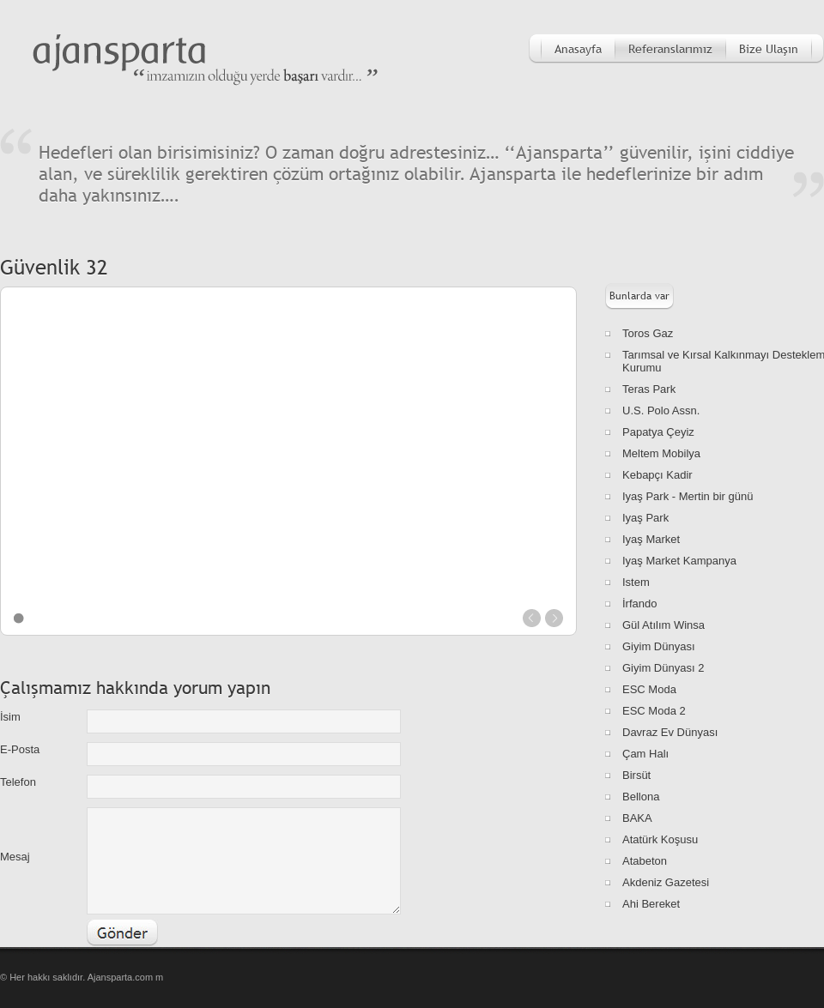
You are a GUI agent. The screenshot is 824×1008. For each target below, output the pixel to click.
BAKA (637, 818)
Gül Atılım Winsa (663, 625)
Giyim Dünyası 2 (663, 667)
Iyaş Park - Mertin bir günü (687, 496)
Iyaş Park (645, 517)
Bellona (640, 796)
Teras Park (649, 389)
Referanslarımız (670, 49)
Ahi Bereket (651, 903)
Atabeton (644, 860)
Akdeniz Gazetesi (665, 882)
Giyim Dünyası (658, 646)
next (554, 618)
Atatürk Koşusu (660, 839)
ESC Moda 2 (654, 710)
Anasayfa (578, 49)
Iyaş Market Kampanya (679, 560)
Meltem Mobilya (661, 453)
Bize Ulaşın (768, 49)
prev (532, 618)
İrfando (639, 603)
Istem (636, 582)
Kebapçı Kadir (657, 474)
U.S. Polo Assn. (661, 410)
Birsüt (636, 775)
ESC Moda (649, 689)
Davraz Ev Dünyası (670, 732)
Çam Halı (645, 753)
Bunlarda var (639, 296)
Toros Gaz (647, 333)
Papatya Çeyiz (658, 432)
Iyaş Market (651, 539)
